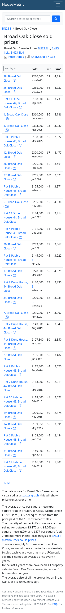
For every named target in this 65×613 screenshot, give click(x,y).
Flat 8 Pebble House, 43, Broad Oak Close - (14, 191)
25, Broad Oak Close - (12, 90)
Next (9, 483)
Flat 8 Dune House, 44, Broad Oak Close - (15, 344)
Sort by (9, 68)
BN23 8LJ (44, 48)
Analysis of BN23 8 (43, 57)
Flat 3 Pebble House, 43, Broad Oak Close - (14, 141)
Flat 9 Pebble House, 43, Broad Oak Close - (14, 370)
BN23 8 (6, 28)
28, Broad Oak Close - (12, 78)
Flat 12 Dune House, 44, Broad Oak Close (14, 217)
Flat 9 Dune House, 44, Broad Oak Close (15, 286)
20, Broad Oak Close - (12, 246)
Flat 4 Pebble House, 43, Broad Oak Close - (14, 233)
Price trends (16, 57)
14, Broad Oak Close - (12, 426)
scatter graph (30, 495)
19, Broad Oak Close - (12, 415)
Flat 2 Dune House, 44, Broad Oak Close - (15, 328)
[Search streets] (27, 18)
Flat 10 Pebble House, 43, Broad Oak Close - (14, 401)
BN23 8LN (17, 52)
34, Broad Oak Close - (12, 300)
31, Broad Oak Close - (12, 453)
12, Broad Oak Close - (12, 155)
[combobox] (27, 18)
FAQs (55, 604)
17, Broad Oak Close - (12, 273)
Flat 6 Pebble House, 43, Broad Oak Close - (14, 439)
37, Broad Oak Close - (12, 177)
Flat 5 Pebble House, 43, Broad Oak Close (14, 260)
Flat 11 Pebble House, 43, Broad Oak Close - (14, 466)
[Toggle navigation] (58, 4)
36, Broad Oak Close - (12, 166)
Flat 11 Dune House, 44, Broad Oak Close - (14, 103)
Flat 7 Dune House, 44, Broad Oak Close (15, 386)
